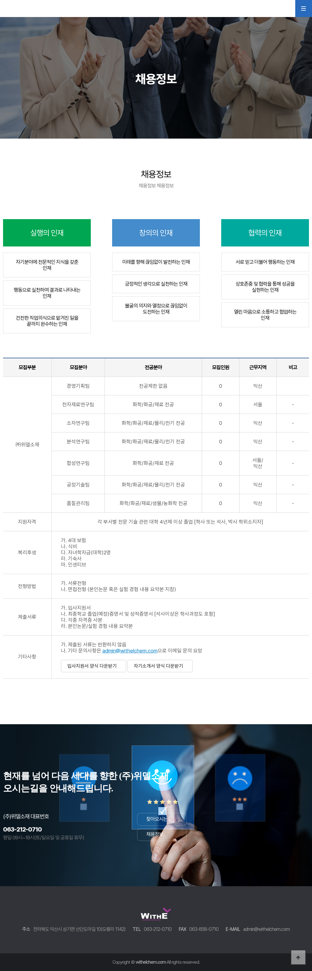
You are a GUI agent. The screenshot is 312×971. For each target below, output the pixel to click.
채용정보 (154, 834)
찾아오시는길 (159, 819)
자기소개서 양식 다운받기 (158, 666)
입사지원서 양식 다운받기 (92, 666)
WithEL (26, 8)
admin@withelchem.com (130, 651)
